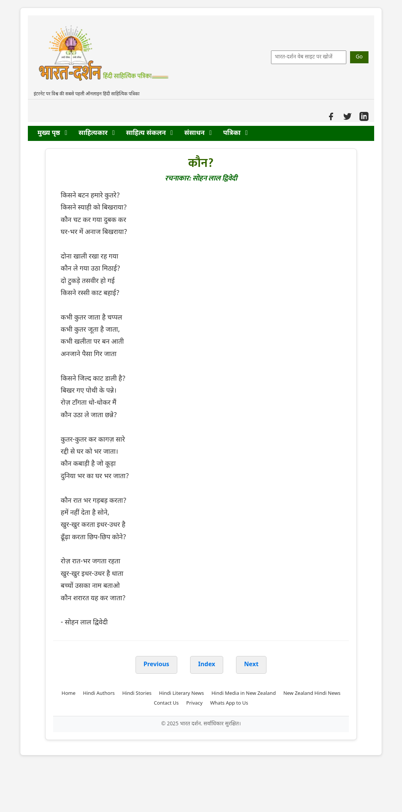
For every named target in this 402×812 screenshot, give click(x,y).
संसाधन (198, 133)
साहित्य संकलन (149, 133)
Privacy (194, 703)
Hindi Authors (99, 693)
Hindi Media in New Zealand (244, 693)
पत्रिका (235, 133)
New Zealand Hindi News (312, 693)
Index (206, 665)
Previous (156, 665)
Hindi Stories (137, 693)
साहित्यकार (97, 133)
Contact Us (166, 703)
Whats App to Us (229, 703)
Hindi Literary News (181, 693)
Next (251, 665)
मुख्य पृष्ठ (52, 133)
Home (69, 693)
